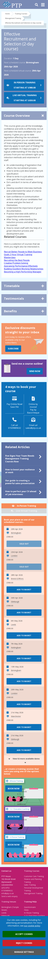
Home (7, 14)
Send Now (34, 371)
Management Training (13, 18)
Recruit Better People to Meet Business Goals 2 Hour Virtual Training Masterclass (23, 254)
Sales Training (30, 885)
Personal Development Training (33, 889)
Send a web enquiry (9, 896)
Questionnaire (30, 907)
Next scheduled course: (15, 62)
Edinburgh (5, 915)
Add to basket (24, 589)
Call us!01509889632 (14, 426)
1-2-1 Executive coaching (34, 915)
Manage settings (24, 952)
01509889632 (7, 890)
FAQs (26, 910)
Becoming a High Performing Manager (22, 271)
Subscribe (13, 348)
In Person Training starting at (25, 85)
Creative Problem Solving (16, 263)
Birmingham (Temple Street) (10, 908)
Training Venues (8, 901)
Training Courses (21, 14)
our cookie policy (32, 925)
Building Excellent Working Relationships (23, 268)
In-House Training (31, 913)
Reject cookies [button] (24, 943)
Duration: (8, 58)
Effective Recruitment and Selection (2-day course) (23, 23)
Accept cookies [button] (24, 934)
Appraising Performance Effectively (21, 266)
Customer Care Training (34, 876)
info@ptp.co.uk (7, 893)
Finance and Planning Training (33, 880)
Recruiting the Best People (17, 260)
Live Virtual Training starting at (25, 98)
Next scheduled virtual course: (17, 70)
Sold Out (24, 544)
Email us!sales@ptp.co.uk (33, 426)
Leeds (3, 913)
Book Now (13, 788)
